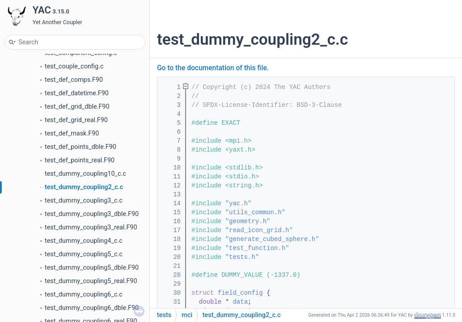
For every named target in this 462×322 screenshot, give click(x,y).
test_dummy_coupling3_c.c (84, 200)
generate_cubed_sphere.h (272, 239)
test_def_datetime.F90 (77, 93)
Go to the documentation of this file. (213, 68)
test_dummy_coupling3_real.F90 (91, 227)
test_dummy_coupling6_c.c (84, 294)
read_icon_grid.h (259, 230)
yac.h (238, 203)
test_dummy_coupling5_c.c (84, 254)
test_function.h (257, 248)
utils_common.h (255, 212)
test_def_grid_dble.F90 (77, 106)
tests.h (242, 257)
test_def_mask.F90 (72, 133)
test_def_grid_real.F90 (76, 120)
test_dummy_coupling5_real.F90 (91, 281)
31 (171, 301)
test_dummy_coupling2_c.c (84, 187)
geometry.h (248, 221)
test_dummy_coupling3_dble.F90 (92, 214)
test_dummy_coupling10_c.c (85, 174)
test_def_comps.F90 (74, 80)
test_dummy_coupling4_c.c (84, 241)
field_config (240, 293)
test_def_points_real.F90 (79, 160)
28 (171, 275)
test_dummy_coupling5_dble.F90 (92, 267)
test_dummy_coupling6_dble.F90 (92, 308)
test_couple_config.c (74, 66)
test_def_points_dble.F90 (80, 147)
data (240, 301)
